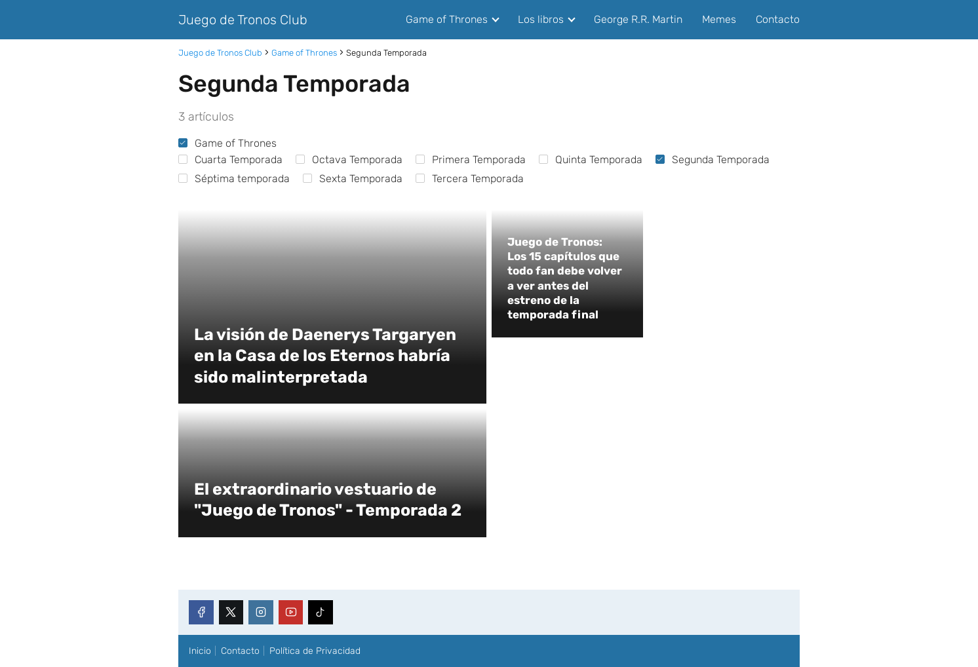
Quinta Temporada (590, 159)
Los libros (541, 19)
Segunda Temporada (712, 159)
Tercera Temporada (470, 178)
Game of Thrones (447, 19)
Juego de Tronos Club (242, 20)
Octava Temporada (349, 159)
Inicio (200, 651)
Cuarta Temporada (230, 159)
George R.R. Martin (638, 19)
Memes (719, 19)
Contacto (778, 19)
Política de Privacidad (315, 651)
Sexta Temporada (352, 178)
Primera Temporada (471, 159)
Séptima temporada (234, 178)
